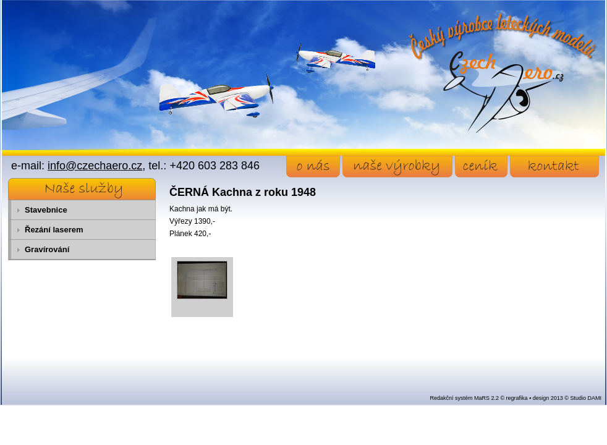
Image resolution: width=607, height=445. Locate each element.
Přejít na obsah (28, 5)
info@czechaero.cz (95, 165)
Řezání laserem (54, 229)
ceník (481, 166)
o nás (313, 166)
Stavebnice (46, 209)
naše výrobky (397, 166)
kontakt (554, 166)
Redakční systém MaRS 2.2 (464, 398)
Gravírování (47, 249)
